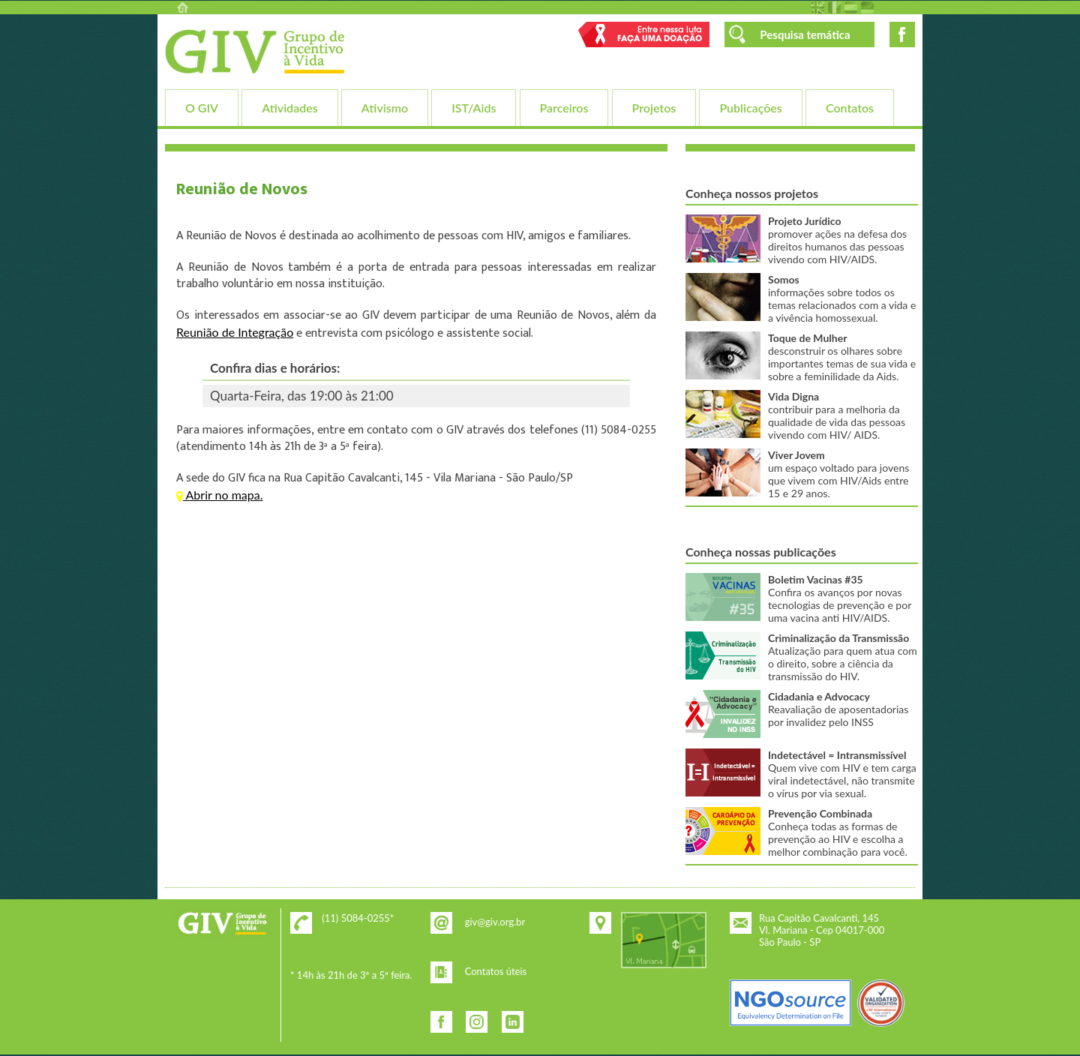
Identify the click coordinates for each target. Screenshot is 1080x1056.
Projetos (654, 107)
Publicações (750, 107)
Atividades (289, 107)
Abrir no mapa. (219, 495)
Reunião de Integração (234, 332)
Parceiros (564, 107)
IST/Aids (474, 107)
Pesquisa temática (805, 34)
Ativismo (385, 107)
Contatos (850, 107)
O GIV (201, 107)
